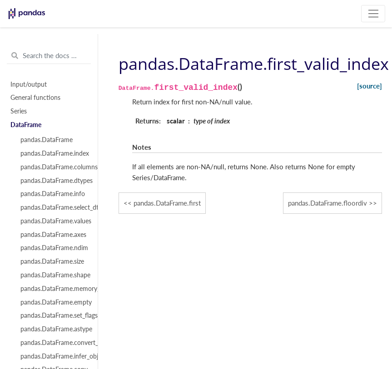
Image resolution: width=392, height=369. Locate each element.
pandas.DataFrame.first (167, 203)
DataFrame (25, 124)
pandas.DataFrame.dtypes (53, 180)
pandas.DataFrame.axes (53, 234)
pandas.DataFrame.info (52, 193)
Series (18, 111)
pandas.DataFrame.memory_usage (53, 288)
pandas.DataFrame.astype (53, 329)
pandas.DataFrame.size (52, 261)
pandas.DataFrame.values (53, 221)
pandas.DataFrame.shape (53, 275)
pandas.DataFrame (46, 139)
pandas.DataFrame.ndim (53, 247)
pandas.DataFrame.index (53, 153)
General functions (35, 97)
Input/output (28, 84)
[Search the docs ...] (49, 56)
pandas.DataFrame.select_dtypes (53, 207)
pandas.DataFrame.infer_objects (53, 356)
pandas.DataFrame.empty (53, 302)
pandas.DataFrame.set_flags (53, 315)
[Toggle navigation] (373, 13)
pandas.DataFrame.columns (53, 167)
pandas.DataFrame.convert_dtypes (53, 342)
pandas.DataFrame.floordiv (327, 203)
